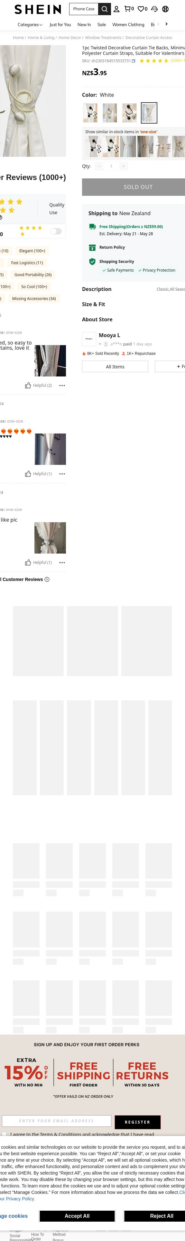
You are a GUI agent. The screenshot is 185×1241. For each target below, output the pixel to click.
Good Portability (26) (32, 274)
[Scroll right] (166, 24)
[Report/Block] (62, 385)
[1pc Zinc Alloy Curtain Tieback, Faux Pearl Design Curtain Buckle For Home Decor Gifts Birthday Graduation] (145, 146)
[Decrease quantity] (99, 166)
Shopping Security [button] (116, 261)
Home (18, 37)
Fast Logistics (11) (27, 262)
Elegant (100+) (32, 251)
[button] (83, 9)
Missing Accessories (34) (34, 298)
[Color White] (98, 95)
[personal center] (116, 9)
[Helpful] (28, 385)
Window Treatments (103, 37)
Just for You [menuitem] (60, 24)
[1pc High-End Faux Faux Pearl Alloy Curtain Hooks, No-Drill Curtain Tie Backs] (128, 146)
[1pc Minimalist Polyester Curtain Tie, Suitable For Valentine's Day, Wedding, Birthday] (111, 146)
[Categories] (30, 24)
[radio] (90, 112)
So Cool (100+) (34, 286)
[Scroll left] (158, 24)
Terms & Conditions (68, 1134)
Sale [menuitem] (101, 24)
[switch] (56, 231)
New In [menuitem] (84, 24)
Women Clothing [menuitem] (128, 24)
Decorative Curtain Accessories (153, 37)
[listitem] (93, 146)
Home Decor (70, 37)
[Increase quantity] (123, 166)
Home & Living (41, 37)
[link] (129, 9)
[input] (64, 1121)
